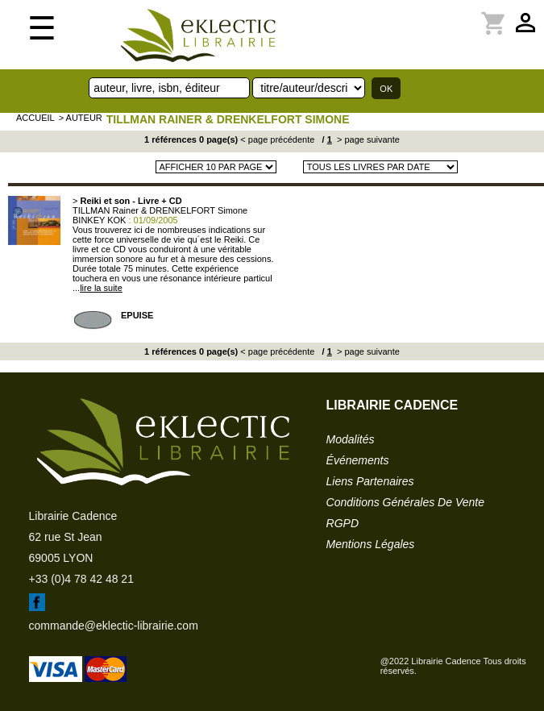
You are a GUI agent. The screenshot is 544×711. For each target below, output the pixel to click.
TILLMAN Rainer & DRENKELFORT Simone (228, 119)
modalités (350, 439)
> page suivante (367, 139)
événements (357, 460)
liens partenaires (370, 481)
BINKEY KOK (99, 220)
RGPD (342, 523)
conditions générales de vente (405, 502)
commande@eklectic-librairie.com (113, 625)
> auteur (80, 118)
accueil (35, 118)
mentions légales (370, 544)
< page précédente (277, 139)
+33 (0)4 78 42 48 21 (81, 578)
